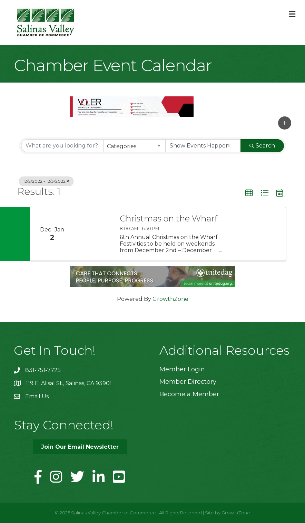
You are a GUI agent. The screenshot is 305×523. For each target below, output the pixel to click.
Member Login (182, 369)
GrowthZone (170, 299)
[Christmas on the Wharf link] (94, 234)
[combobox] (134, 145)
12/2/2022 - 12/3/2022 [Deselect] (46, 181)
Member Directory (187, 382)
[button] (284, 123)
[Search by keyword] (62, 145)
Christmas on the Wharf (168, 218)
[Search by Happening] (203, 145)
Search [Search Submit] (262, 145)
